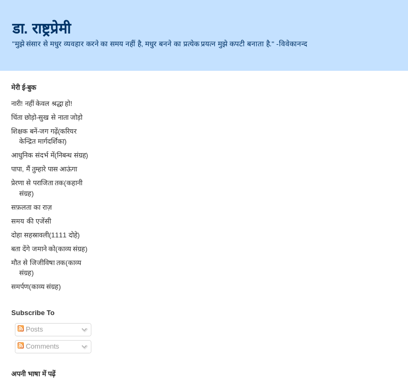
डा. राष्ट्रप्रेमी (41, 28)
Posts (30, 329)
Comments (38, 346)
